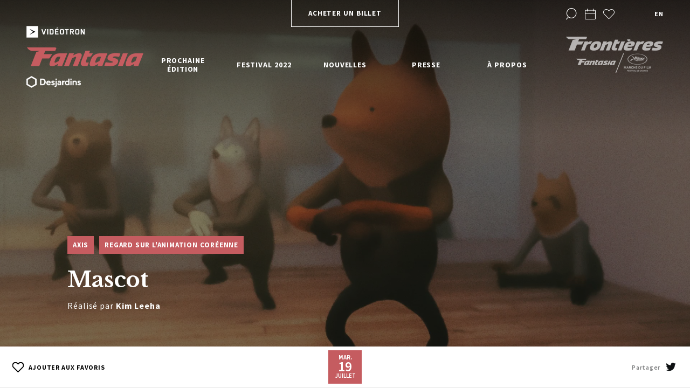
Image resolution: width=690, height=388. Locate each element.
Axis (80, 245)
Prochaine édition (183, 65)
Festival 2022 (264, 65)
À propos (507, 65)
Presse (426, 65)
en (658, 14)
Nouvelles (345, 65)
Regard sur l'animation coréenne (171, 245)
